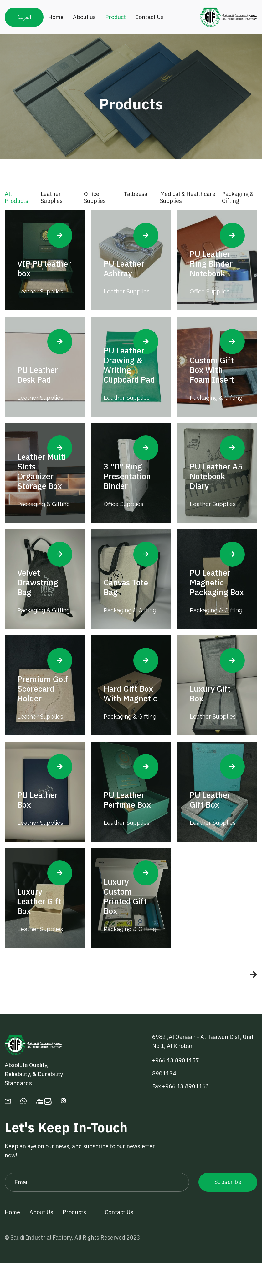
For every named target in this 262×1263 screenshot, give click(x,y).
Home (56, 17)
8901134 (164, 1073)
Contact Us (149, 17)
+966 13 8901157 (175, 1060)
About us (84, 17)
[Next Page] (247, 975)
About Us (41, 1212)
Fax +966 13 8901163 (180, 1086)
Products (74, 1212)
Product (115, 17)
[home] (228, 17)
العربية (24, 17)
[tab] (19, 200)
